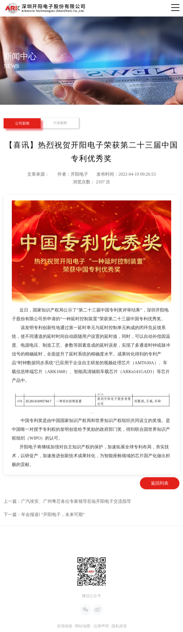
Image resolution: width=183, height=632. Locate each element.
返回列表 (159, 499)
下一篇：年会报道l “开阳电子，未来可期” (44, 530)
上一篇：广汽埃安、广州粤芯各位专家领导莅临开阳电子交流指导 (67, 517)
